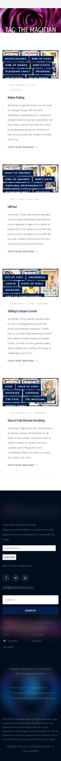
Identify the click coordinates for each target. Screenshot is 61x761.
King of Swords (17, 179)
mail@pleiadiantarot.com (18, 587)
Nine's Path (41, 65)
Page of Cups (28, 386)
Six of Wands (38, 78)
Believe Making (16, 97)
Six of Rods (14, 78)
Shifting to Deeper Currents (22, 311)
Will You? (12, 207)
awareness (37, 277)
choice (11, 283)
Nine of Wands (16, 65)
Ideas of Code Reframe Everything (26, 420)
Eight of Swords (18, 173)
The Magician (34, 399)
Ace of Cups (14, 277)
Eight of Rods (32, 283)
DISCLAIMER (30, 751)
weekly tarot (16, 405)
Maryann (16, 90)
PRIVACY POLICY (17, 746)
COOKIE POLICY (41, 746)
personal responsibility (24, 185)
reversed (43, 71)
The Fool (12, 399)
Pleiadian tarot (18, 71)
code (9, 386)
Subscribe (9, 557)
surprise (32, 393)
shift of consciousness (24, 296)
